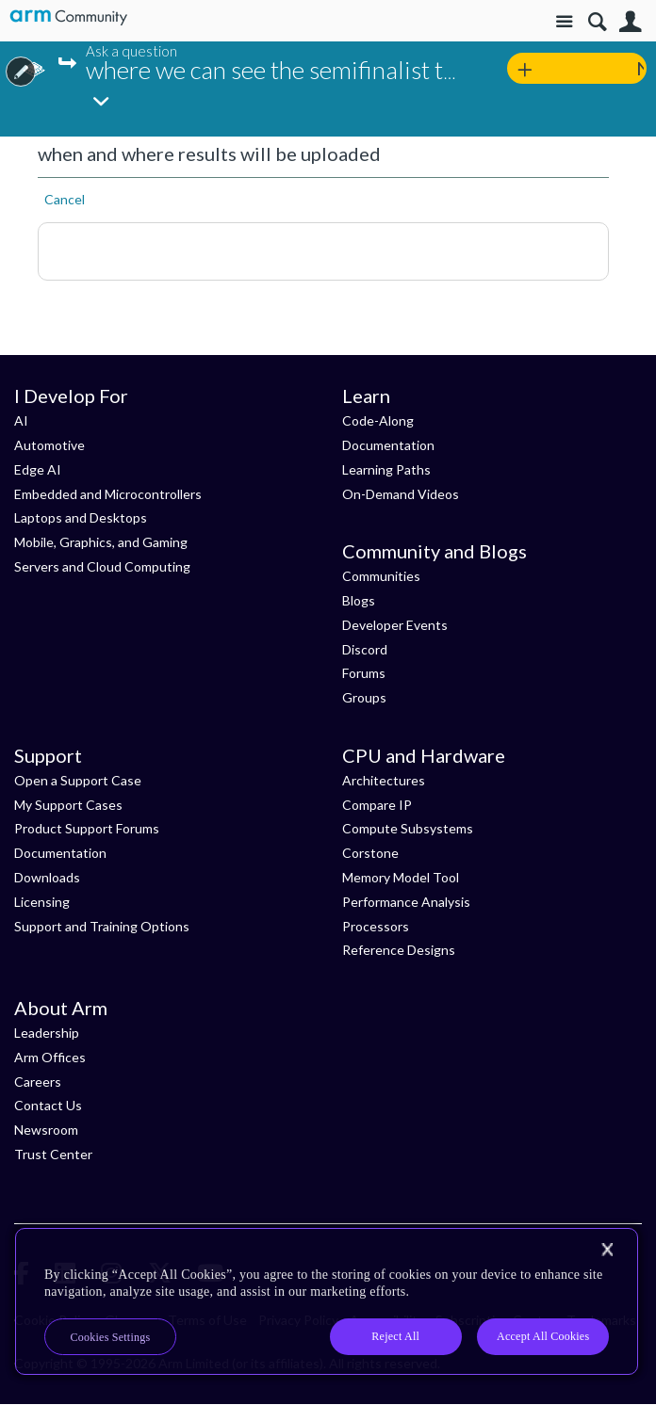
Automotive (49, 445)
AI (21, 420)
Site (564, 22)
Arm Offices (50, 1057)
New (641, 68)
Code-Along (378, 420)
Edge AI (37, 469)
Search (597, 22)
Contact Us (48, 1105)
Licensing (42, 902)
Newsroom (46, 1130)
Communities (381, 576)
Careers (37, 1082)
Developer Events (395, 625)
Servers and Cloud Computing (102, 566)
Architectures (383, 780)
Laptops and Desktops (80, 517)
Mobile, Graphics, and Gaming (101, 542)
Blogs (358, 600)
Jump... (70, 63)
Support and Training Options (101, 926)
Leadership (46, 1033)
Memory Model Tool (400, 877)
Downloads (47, 877)
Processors (375, 926)
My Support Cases (68, 805)
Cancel (64, 199)
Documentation (388, 445)
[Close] (607, 1249)
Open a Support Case (77, 780)
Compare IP (377, 805)
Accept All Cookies (543, 1336)
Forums (363, 673)
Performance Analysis (406, 902)
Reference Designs (398, 950)
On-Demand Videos (400, 494)
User (630, 22)
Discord (364, 649)
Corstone (370, 853)
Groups (364, 697)
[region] (326, 1301)
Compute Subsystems (407, 828)
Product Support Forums (86, 828)
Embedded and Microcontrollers (108, 494)
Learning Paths (386, 469)
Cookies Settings (111, 1337)
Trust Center (53, 1154)
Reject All (395, 1336)
